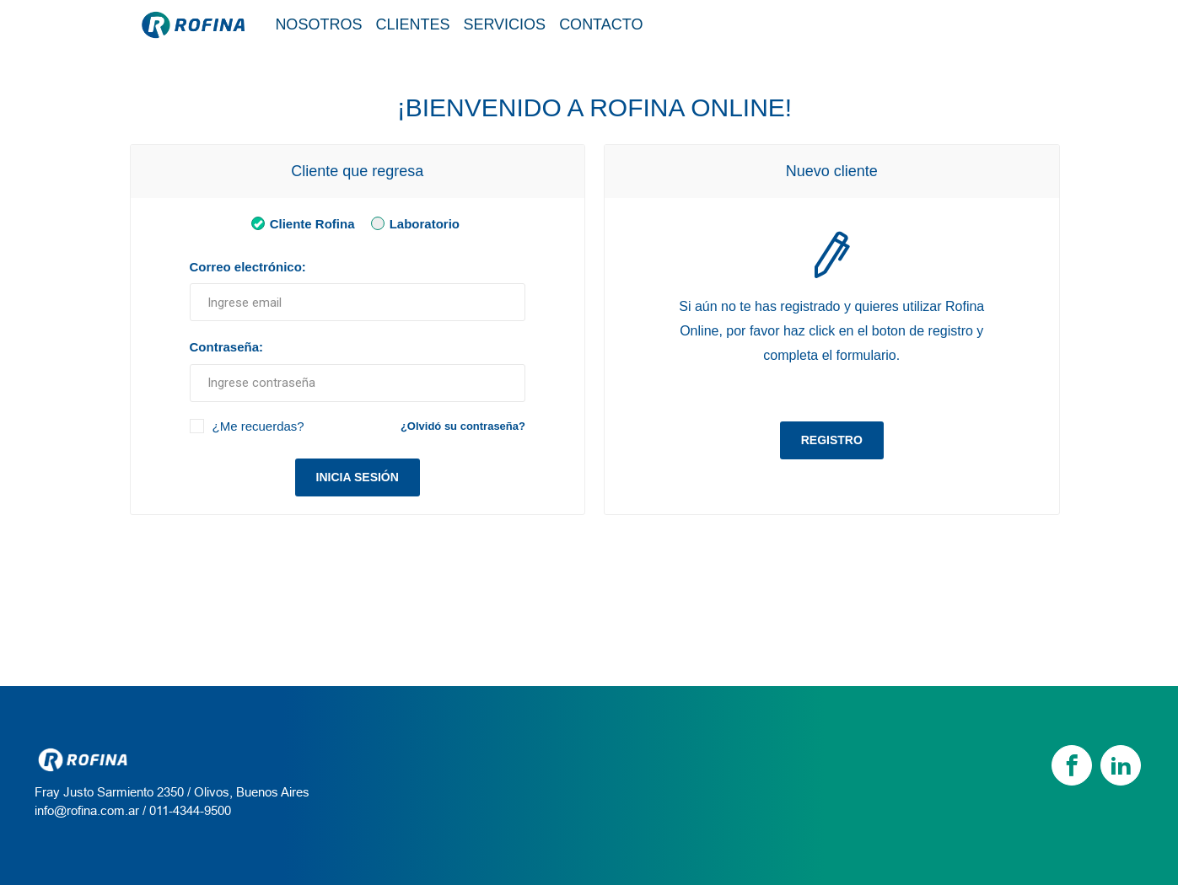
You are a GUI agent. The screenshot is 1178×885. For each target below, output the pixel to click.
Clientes (412, 24)
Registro (832, 440)
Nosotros (318, 24)
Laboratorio (412, 223)
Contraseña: (227, 347)
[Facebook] (1071, 765)
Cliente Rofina (299, 223)
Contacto (601, 24)
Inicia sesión (357, 477)
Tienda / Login (971, 23)
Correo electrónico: (248, 267)
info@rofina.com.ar (87, 810)
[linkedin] (1120, 765)
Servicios (504, 24)
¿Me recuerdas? (258, 426)
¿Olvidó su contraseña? (463, 426)
